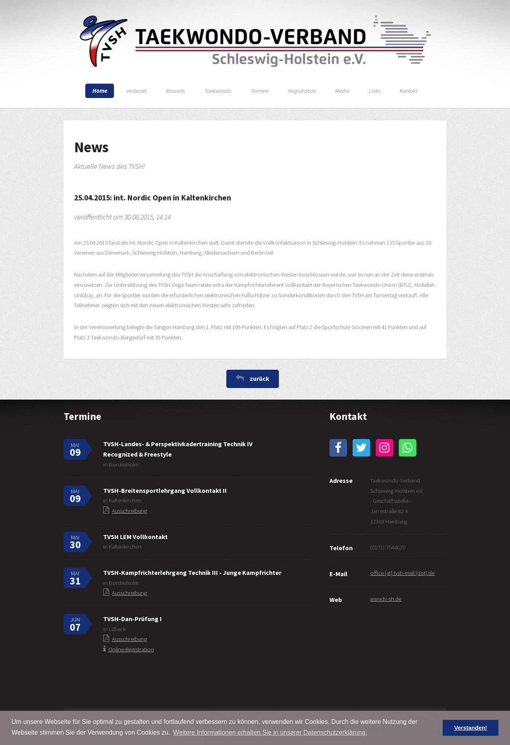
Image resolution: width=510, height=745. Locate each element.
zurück (259, 378)
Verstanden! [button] (470, 728)
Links (375, 90)
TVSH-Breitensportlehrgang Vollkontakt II (165, 490)
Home (99, 90)
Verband (136, 90)
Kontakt (409, 90)
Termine (260, 90)
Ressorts (175, 90)
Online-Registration (131, 649)
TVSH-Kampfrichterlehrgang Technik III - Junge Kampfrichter (192, 572)
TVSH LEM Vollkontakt (135, 537)
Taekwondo (217, 90)
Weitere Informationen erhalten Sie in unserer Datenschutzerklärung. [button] (270, 732)
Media (342, 90)
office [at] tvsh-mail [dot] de (402, 572)
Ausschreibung (129, 510)
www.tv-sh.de (385, 598)
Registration (302, 90)
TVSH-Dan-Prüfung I (132, 619)
